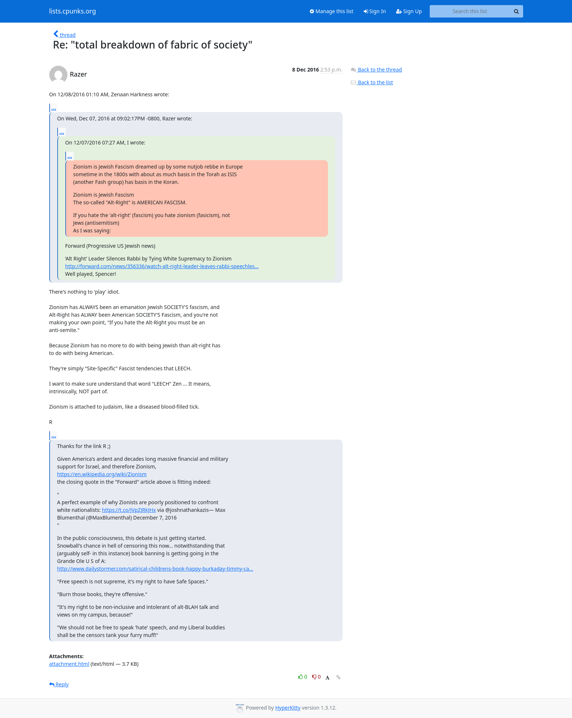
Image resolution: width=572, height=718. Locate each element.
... (54, 108)
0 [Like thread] (303, 676)
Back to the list (371, 82)
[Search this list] (470, 11)
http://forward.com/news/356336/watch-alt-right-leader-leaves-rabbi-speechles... (162, 266)
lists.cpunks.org (72, 11)
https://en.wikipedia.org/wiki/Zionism (102, 474)
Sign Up (409, 11)
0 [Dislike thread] (316, 676)
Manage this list (331, 11)
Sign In (375, 11)
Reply (59, 684)
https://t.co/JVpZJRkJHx (129, 509)
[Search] (516, 11)
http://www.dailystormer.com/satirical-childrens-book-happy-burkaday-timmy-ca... (155, 568)
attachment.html (69, 663)
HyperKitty (287, 707)
